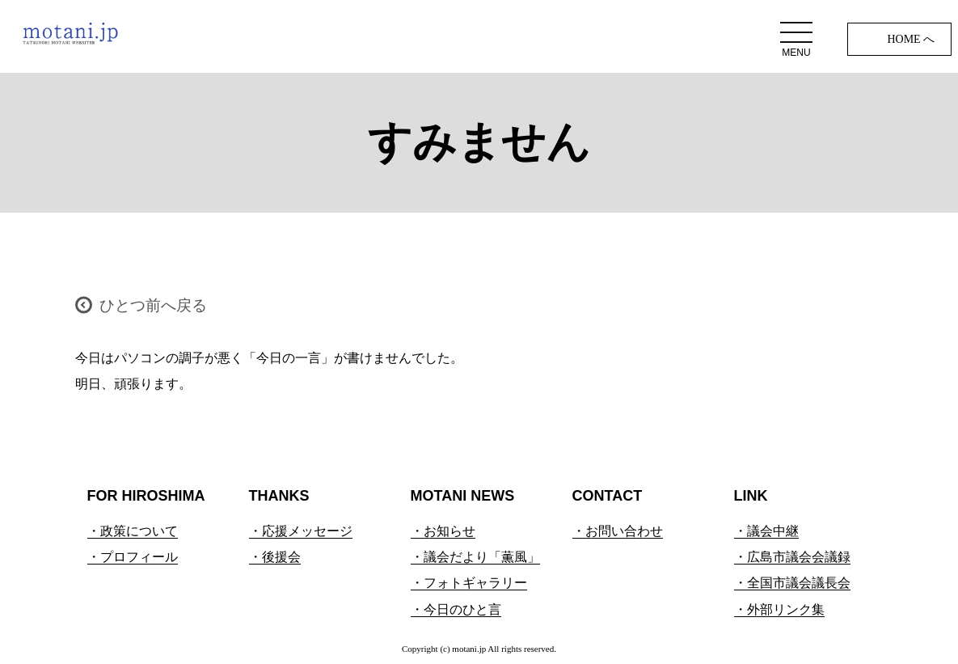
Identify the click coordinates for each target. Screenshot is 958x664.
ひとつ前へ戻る (153, 305)
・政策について (132, 531)
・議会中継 (766, 531)
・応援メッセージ (300, 531)
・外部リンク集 (779, 609)
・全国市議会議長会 (792, 583)
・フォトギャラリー (469, 583)
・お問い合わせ (617, 531)
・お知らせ (443, 531)
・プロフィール (132, 557)
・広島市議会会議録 (792, 557)
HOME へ (911, 39)
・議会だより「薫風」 (475, 557)
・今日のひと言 (456, 609)
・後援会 (275, 557)
